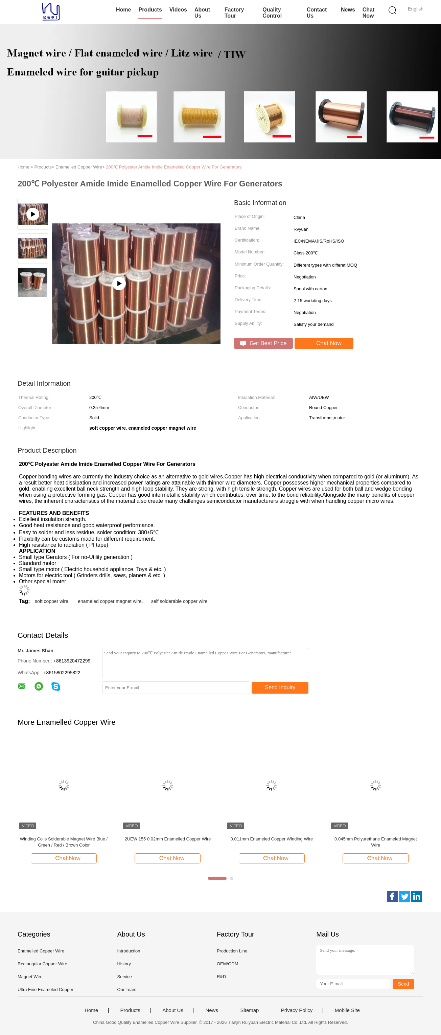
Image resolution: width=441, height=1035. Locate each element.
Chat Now (369, 13)
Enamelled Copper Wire (41, 950)
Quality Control (272, 13)
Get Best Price (263, 343)
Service (124, 976)
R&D (221, 976)
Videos (178, 10)
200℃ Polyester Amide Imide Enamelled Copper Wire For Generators (173, 167)
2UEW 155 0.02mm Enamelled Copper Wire (167, 838)
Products (150, 10)
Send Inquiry (280, 687)
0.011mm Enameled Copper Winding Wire (272, 838)
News (348, 10)
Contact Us (317, 13)
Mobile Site (347, 1010)
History (124, 963)
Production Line (232, 950)
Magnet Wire (30, 976)
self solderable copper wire (179, 601)
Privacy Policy (296, 1010)
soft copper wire (51, 601)
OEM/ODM (227, 963)
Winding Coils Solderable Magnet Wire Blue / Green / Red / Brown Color (64, 842)
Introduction (128, 950)
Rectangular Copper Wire (42, 963)
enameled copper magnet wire (109, 601)
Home (123, 10)
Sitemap (249, 1010)
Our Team (126, 989)
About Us (202, 13)
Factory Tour (234, 13)
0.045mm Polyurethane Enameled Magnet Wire (375, 842)
